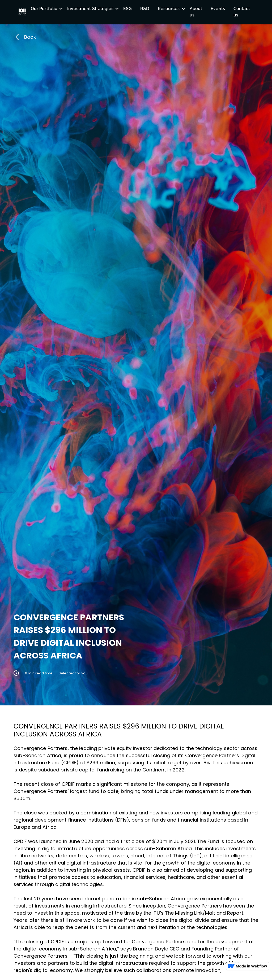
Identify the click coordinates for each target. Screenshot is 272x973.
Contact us (241, 12)
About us (196, 12)
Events (218, 8)
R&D (144, 8)
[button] (45, 8)
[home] (22, 12)
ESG (127, 8)
